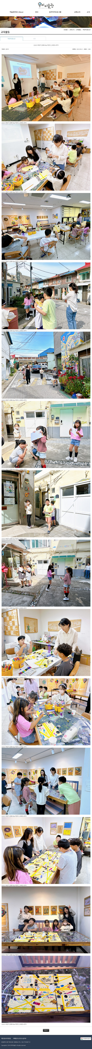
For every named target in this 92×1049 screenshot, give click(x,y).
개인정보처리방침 (6, 1038)
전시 (36, 12)
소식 (88, 12)
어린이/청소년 (11, 38)
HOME (66, 29)
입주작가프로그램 (55, 12)
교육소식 (77, 12)
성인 (34, 38)
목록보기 (46, 1030)
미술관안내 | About (16, 12)
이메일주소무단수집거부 (19, 1038)
